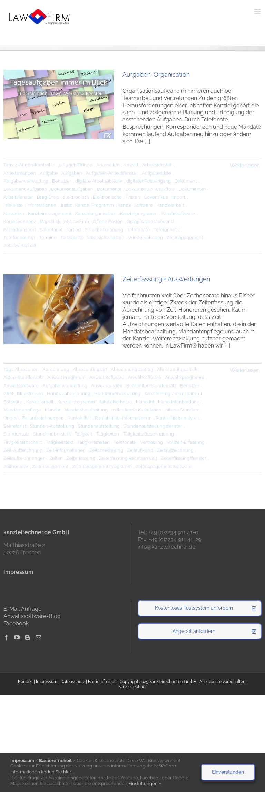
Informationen (41, 205)
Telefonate (138, 229)
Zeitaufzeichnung (175, 450)
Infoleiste (13, 205)
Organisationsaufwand (150, 221)
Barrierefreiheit (102, 681)
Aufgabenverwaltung (25, 181)
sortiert (73, 229)
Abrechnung (55, 369)
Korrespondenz (19, 221)
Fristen (133, 197)
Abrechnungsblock (177, 369)
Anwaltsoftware (144, 377)
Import (178, 197)
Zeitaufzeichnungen (24, 458)
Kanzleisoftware (178, 213)
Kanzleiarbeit (170, 205)
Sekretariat (51, 229)
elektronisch (76, 197)
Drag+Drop (48, 197)
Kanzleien (13, 213)
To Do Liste (72, 237)
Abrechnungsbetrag (132, 369)
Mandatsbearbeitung (86, 409)
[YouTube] (17, 637)
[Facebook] (6, 637)
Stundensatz (16, 434)
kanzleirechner (132, 686)
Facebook (16, 623)
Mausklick (50, 221)
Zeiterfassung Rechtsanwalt (128, 458)
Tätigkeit (83, 434)
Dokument (186, 181)
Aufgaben (71, 173)
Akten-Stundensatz (23, 377)
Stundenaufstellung (99, 426)
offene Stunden (181, 409)
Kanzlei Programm (94, 205)
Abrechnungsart (90, 369)
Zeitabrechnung (106, 450)
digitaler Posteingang (148, 181)
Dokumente (109, 189)
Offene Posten (108, 221)
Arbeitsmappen (19, 173)
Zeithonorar (15, 466)
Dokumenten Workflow (150, 189)
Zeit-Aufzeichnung (22, 450)
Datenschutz (72, 681)
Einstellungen (144, 783)
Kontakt (25, 681)
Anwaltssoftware (21, 385)
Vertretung (151, 442)
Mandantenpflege (22, 409)
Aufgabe (49, 173)
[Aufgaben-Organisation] (58, 104)
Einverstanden (228, 772)
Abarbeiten (108, 164)
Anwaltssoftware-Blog (32, 616)
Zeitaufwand (140, 450)
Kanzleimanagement (49, 213)
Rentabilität (79, 417)
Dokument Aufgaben (25, 189)
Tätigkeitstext (59, 442)
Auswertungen (106, 385)
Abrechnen (27, 369)
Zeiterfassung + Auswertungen (166, 279)
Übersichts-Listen (105, 237)
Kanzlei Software (135, 205)
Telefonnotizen (19, 237)
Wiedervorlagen (145, 237)
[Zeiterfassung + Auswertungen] (58, 309)
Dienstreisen (30, 393)
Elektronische (107, 197)
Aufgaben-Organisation (156, 74)
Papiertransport (19, 229)
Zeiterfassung (81, 458)
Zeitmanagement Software (164, 466)
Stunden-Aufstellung (52, 426)
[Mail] (38, 637)
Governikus (156, 197)
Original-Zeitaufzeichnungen (33, 417)
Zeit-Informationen (66, 450)
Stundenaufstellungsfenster (153, 426)
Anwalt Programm (66, 377)
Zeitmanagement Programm (102, 466)
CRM (8, 393)
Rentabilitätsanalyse (176, 417)
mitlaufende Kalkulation (136, 409)
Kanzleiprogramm (139, 213)
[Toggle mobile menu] (258, 11)
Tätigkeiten (107, 434)
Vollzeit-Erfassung (186, 442)
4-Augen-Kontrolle (35, 164)
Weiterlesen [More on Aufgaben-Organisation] (245, 165)
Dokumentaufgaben (72, 189)
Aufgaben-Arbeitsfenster (112, 173)
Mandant (145, 401)
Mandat (52, 409)
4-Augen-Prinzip (75, 164)
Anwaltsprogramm (184, 377)
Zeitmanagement (185, 237)
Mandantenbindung (178, 401)
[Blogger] (27, 637)
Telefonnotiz (167, 229)
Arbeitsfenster (157, 164)
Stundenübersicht (52, 434)
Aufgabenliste (156, 173)
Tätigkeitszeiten (93, 442)
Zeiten (56, 458)
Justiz (65, 205)
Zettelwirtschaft (19, 245)
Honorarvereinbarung (117, 393)
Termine (48, 237)
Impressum (46, 681)
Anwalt (131, 164)
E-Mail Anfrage (22, 609)
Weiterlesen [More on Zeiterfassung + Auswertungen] (245, 370)
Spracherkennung (104, 229)
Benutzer (61, 181)
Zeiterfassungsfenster (183, 458)
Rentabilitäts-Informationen (123, 417)
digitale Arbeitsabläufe (98, 181)
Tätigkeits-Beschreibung (148, 434)
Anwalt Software (106, 377)
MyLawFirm (76, 221)
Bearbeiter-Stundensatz (151, 385)
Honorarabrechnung (68, 393)
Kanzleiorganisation (95, 213)
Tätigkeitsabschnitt (22, 442)
